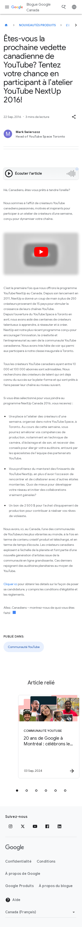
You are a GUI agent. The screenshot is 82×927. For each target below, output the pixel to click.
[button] (74, 117)
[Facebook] (47, 826)
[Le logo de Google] (14, 847)
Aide (12, 900)
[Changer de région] (40, 912)
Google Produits (19, 886)
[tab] (17, 790)
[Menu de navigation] (7, 7)
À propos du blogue (56, 886)
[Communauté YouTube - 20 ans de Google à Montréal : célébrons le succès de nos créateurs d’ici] (48, 736)
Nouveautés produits (37, 25)
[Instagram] (10, 826)
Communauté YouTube (24, 647)
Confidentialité (18, 861)
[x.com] (22, 826)
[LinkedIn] (59, 826)
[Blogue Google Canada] (6, 25)
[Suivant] (76, 25)
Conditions (46, 861)
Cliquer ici (10, 584)
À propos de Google (22, 874)
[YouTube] (35, 826)
